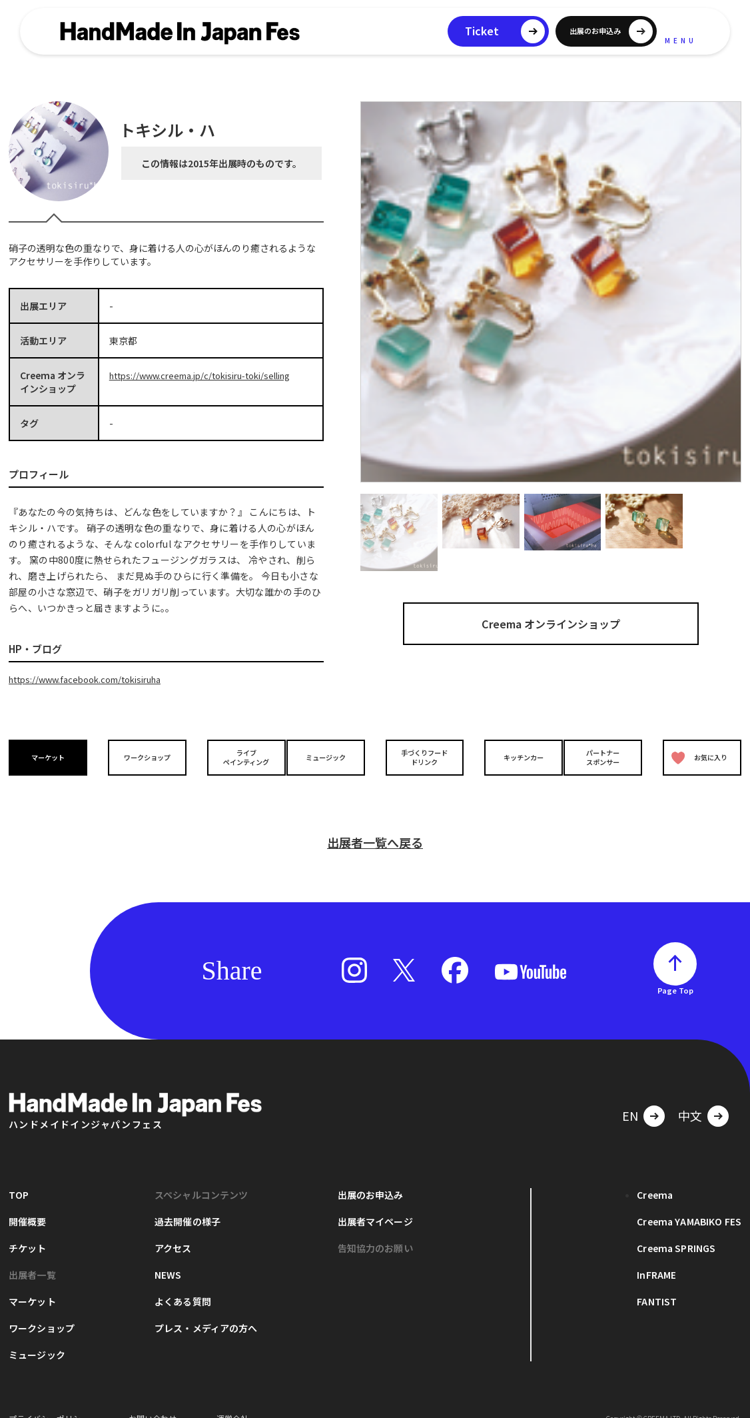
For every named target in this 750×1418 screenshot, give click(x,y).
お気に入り (696, 756)
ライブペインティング (236, 756)
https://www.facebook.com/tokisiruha (94, 679)
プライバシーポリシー (49, 1397)
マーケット (51, 756)
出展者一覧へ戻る (375, 821)
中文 (690, 1094)
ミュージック (329, 756)
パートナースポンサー (606, 756)
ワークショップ (144, 756)
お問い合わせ (153, 1397)
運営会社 (232, 1397)
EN (630, 1094)
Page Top (675, 969)
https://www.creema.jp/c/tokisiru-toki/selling (210, 375)
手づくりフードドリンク (421, 756)
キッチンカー (514, 756)
